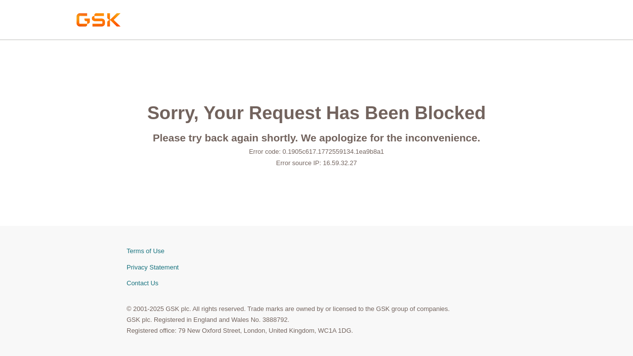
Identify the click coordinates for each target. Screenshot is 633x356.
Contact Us (142, 283)
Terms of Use (146, 251)
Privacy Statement (153, 267)
